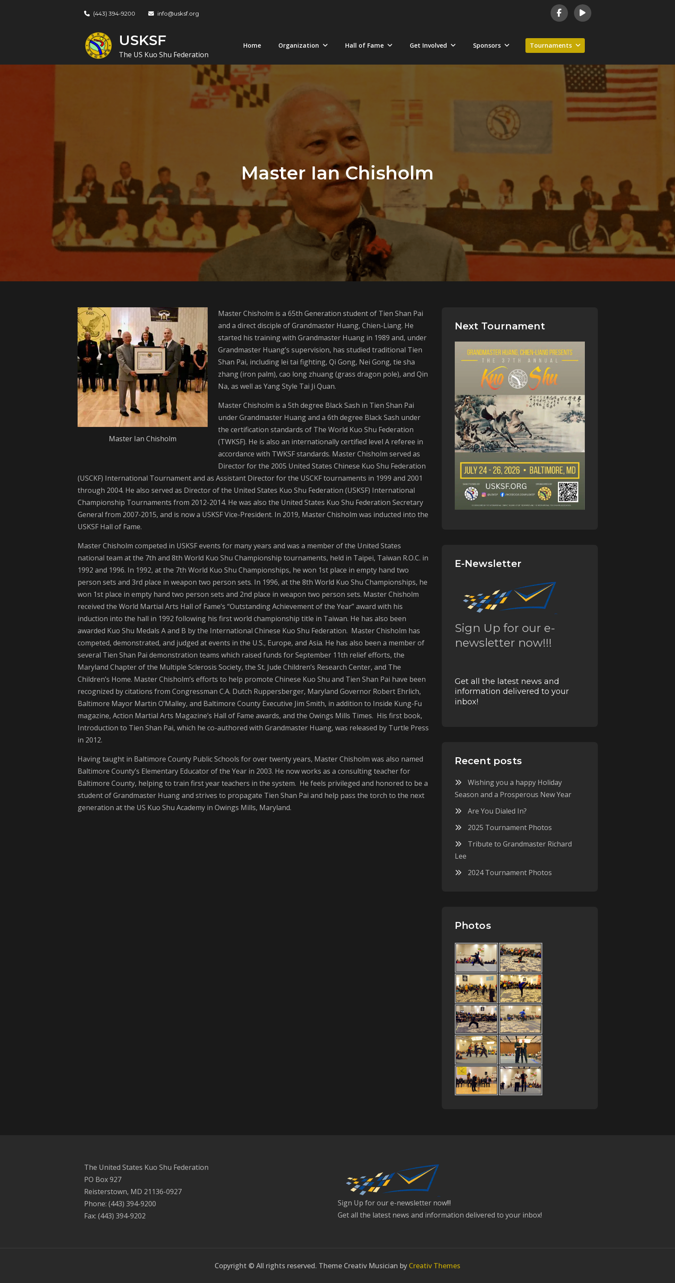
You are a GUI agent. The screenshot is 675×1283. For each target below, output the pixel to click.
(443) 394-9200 (109, 13)
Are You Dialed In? (497, 811)
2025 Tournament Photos (510, 827)
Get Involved (428, 45)
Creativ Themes (434, 1265)
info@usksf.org (173, 13)
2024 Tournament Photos (510, 872)
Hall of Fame (364, 45)
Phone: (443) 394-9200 (120, 1203)
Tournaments (551, 45)
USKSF (142, 40)
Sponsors (487, 45)
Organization (298, 45)
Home (252, 45)
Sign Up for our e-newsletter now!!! (505, 635)
